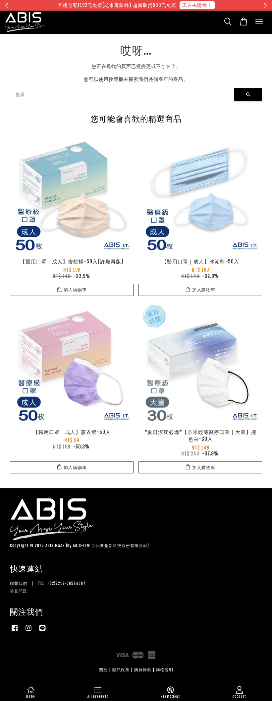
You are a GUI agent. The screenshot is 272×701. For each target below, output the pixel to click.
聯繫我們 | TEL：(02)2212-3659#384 (48, 583)
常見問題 (18, 591)
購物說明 (164, 669)
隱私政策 (121, 669)
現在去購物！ (197, 5)
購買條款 (142, 669)
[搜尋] (122, 94)
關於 (103, 669)
